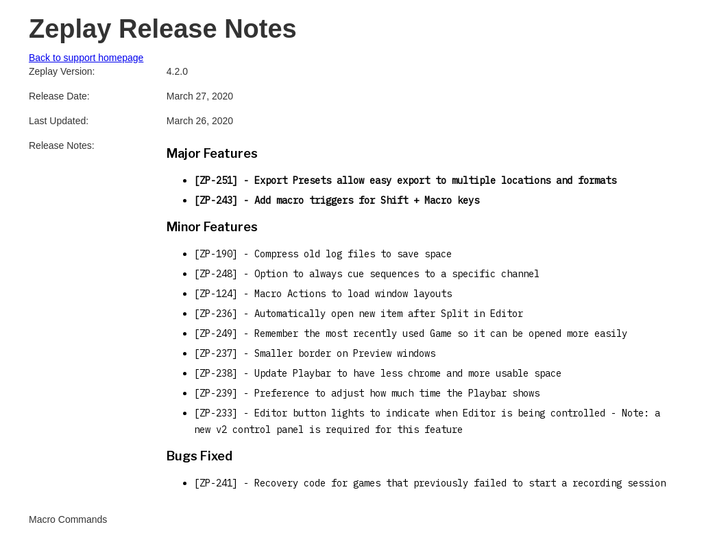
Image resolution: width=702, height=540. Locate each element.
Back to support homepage (86, 57)
